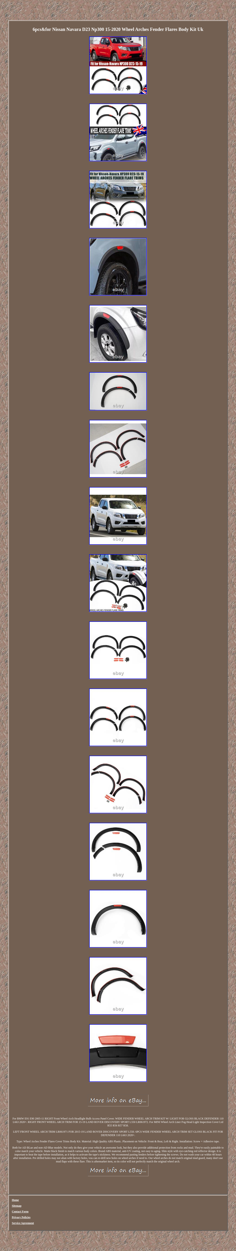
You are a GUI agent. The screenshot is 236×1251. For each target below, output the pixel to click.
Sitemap (16, 1205)
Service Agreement (23, 1223)
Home (15, 1200)
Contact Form (20, 1211)
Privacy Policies (21, 1217)
